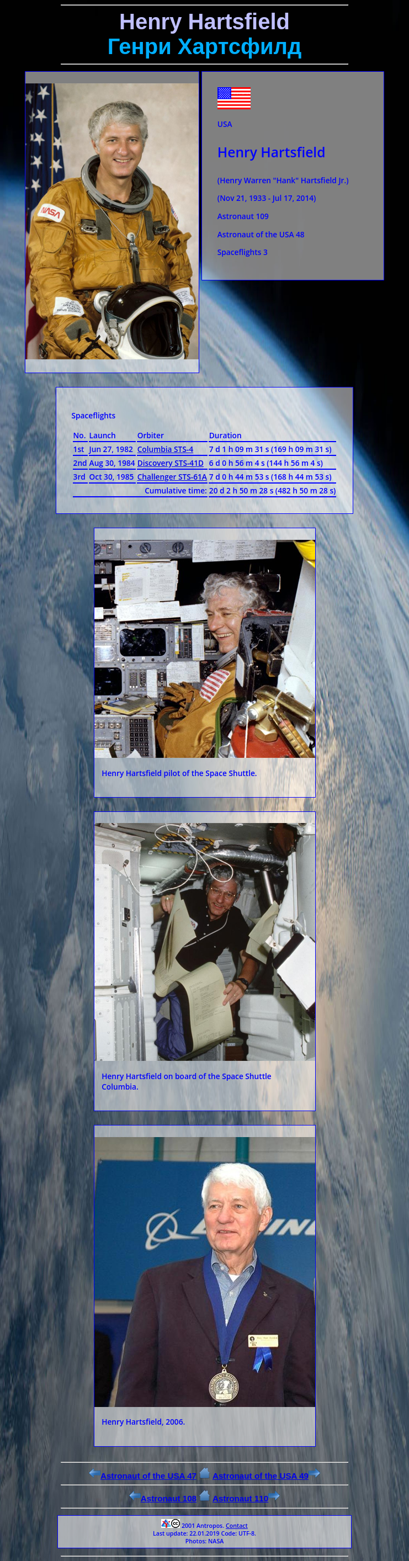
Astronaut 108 (162, 1498)
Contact (237, 1526)
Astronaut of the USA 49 (266, 1475)
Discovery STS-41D (170, 463)
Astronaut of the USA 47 (142, 1475)
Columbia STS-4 (165, 449)
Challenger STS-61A (172, 476)
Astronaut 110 (246, 1498)
